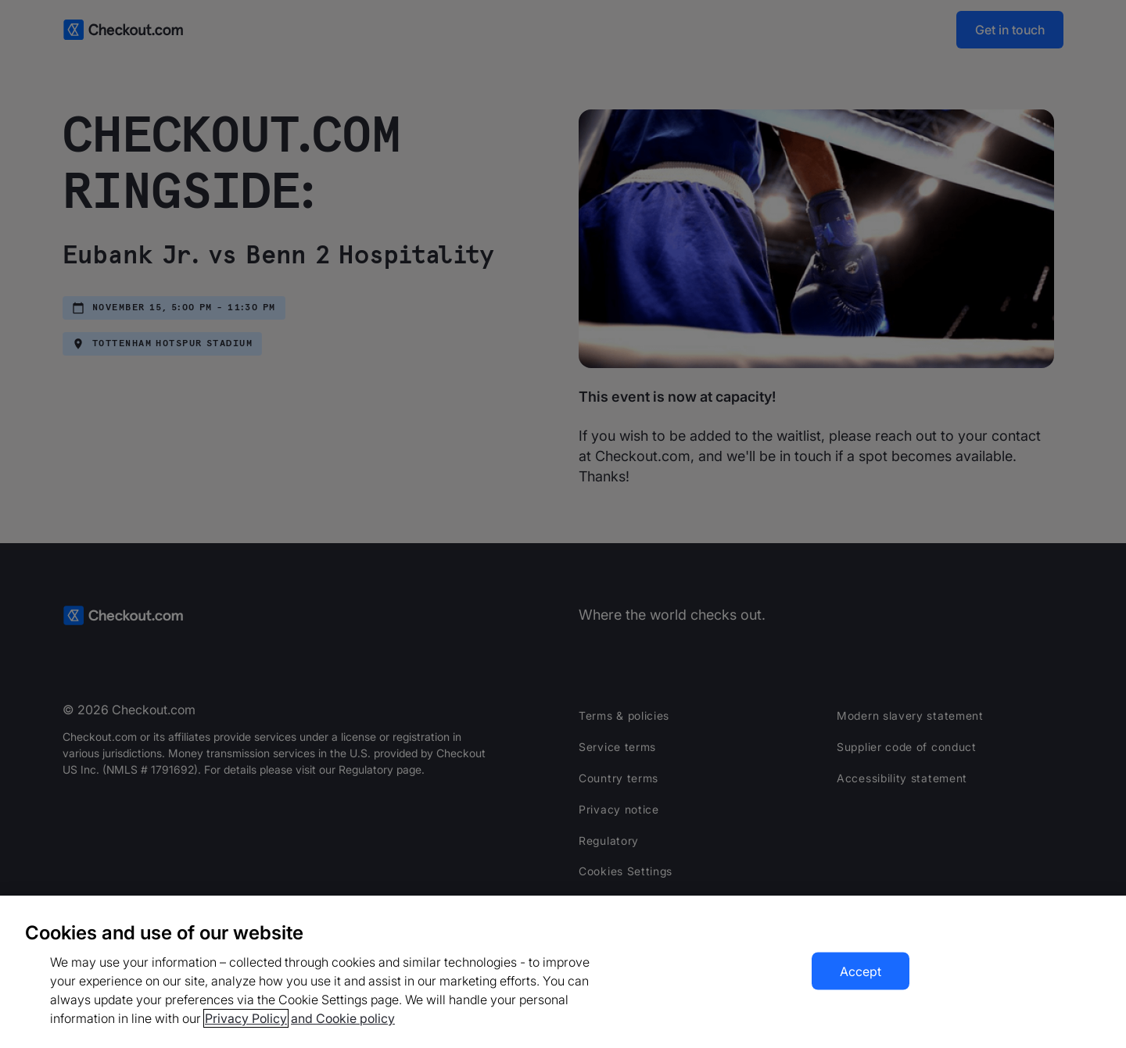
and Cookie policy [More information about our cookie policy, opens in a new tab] (343, 1018)
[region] (563, 972)
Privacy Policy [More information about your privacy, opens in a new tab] (246, 1018)
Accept (860, 971)
